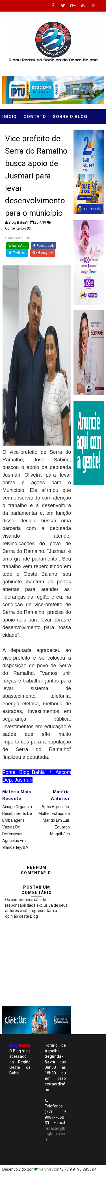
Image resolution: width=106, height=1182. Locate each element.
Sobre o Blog (70, 116)
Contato (34, 116)
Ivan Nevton (48, 1169)
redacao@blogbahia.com (55, 1134)
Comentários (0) (18, 228)
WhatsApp (17, 246)
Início (9, 116)
